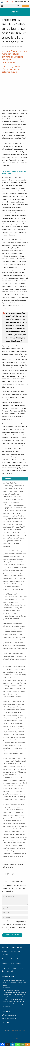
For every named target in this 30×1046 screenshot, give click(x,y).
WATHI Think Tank (18, 1030)
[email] (15, 912)
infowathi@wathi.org (10, 1018)
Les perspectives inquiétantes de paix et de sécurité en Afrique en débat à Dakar (15, 983)
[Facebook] (4, 1023)
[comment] (15, 900)
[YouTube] (8, 1023)
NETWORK (15, 1042)
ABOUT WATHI (15, 1035)
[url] (15, 917)
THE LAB (15, 1038)
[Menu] (2, 6)
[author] (15, 908)
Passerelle (20, 46)
